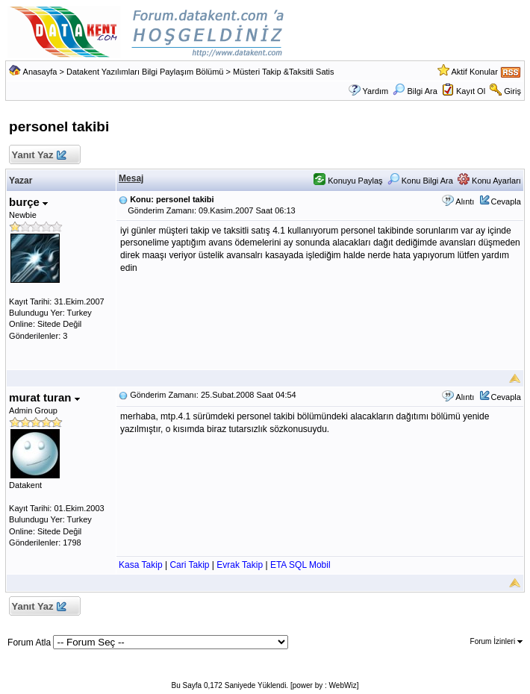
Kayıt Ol (470, 91)
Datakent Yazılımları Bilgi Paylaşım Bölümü (145, 71)
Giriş (512, 91)
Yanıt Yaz (38, 155)
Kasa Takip (140, 565)
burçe (28, 202)
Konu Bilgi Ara (420, 180)
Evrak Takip (239, 565)
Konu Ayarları (489, 180)
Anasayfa (40, 71)
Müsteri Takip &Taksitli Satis (283, 71)
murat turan (44, 397)
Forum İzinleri (496, 641)
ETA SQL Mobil (300, 565)
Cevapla (506, 201)
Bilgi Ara (415, 91)
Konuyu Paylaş (348, 180)
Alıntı (464, 201)
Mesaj (131, 178)
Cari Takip (189, 565)
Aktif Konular (474, 71)
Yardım (376, 91)
